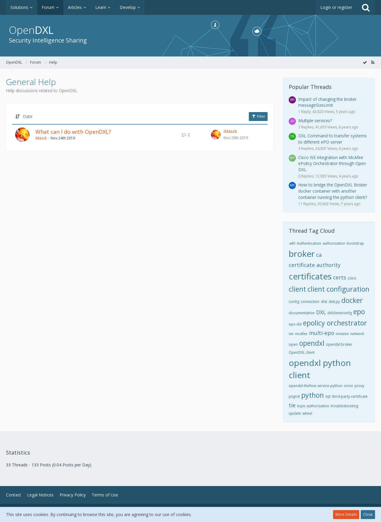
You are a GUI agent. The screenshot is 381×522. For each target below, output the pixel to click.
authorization (334, 243)
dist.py (334, 301)
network (357, 333)
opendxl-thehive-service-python (315, 385)
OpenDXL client (302, 352)
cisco (352, 278)
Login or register (336, 7)
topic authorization (313, 405)
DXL (321, 312)
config (294, 301)
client (297, 289)
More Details (346, 514)
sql (327, 396)
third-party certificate (350, 396)
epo (359, 311)
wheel (307, 413)
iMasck (41, 138)
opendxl (311, 343)
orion (348, 385)
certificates (310, 276)
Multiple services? (315, 120)
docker (352, 300)
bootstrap (355, 243)
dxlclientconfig (339, 312)
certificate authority (315, 264)
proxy (359, 385)
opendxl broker (339, 344)
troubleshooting (344, 405)
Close (368, 514)
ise (291, 333)
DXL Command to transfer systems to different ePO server (332, 139)
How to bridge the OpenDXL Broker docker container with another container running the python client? (332, 191)
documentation (302, 312)
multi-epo (321, 333)
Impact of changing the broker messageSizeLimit (327, 102)
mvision (342, 333)
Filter (258, 116)
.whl (292, 243)
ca (319, 254)
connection (310, 301)
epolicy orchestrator (335, 323)
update (295, 413)
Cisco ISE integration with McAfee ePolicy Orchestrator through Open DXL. (332, 163)
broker (302, 253)
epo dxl (295, 324)
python (312, 395)
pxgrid (294, 396)
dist (324, 301)
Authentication (309, 243)
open (293, 344)
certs (339, 277)
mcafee (301, 333)
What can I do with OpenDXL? (73, 131)
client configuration (338, 289)
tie (292, 405)
